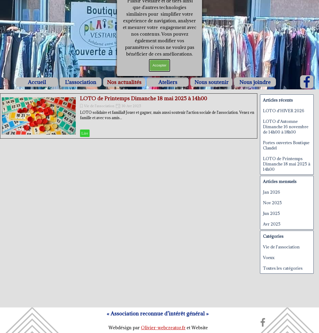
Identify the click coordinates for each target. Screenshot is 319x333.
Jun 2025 (271, 213)
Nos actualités (124, 82)
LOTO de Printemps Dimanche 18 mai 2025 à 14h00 (143, 98)
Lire (84, 133)
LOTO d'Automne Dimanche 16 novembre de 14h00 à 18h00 (285, 127)
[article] (128, 116)
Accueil (37, 82)
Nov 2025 (272, 202)
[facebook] (306, 82)
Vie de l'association (99, 106)
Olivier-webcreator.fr (163, 328)
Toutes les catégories (283, 268)
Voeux (269, 257)
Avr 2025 (271, 224)
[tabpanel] (158, 327)
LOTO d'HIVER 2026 (283, 110)
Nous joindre (255, 82)
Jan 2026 (271, 192)
